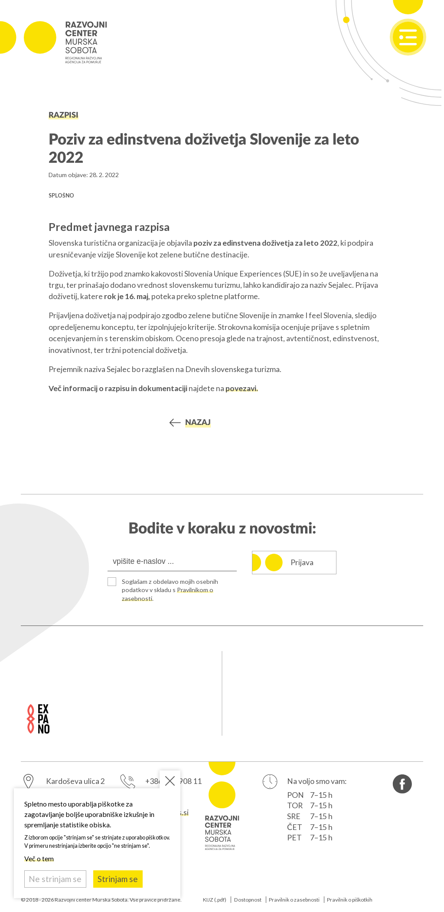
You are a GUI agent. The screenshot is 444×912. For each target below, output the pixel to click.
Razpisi (63, 115)
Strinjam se (118, 879)
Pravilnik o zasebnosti (294, 899)
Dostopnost (247, 899)
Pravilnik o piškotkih (349, 899)
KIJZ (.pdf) (214, 899)
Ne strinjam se (55, 879)
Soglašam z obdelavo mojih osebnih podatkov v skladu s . (170, 590)
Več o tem (39, 858)
